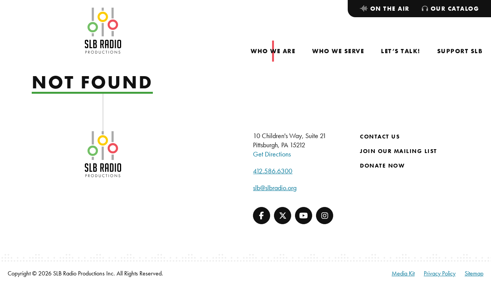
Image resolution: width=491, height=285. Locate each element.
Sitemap (474, 273)
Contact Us (380, 136)
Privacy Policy (439, 273)
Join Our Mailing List (398, 151)
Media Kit (403, 273)
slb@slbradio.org (275, 187)
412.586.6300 (272, 170)
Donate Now (382, 165)
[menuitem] (273, 51)
